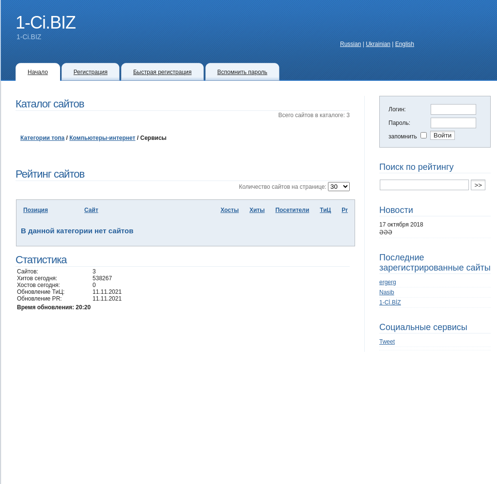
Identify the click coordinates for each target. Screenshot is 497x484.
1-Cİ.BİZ (390, 302)
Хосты (229, 210)
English (404, 44)
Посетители (292, 210)
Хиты (257, 210)
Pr (345, 210)
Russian (350, 44)
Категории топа (42, 138)
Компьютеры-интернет (102, 138)
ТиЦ (325, 210)
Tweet (387, 341)
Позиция (35, 210)
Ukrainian (378, 44)
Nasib (386, 292)
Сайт (91, 210)
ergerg (387, 282)
